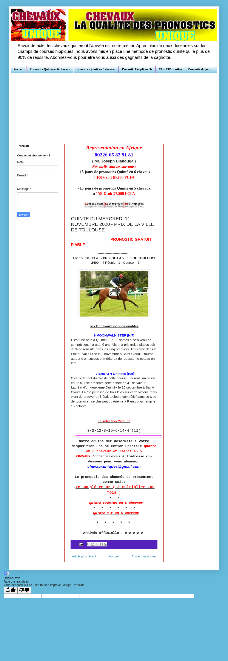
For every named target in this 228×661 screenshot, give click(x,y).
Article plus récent (84, 556)
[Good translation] (10, 590)
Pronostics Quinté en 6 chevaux (50, 69)
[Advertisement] (114, 105)
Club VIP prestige (170, 69)
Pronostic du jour (199, 69)
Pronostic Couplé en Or (137, 69)
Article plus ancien (143, 556)
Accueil (18, 69)
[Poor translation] (24, 590)
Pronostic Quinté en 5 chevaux (96, 69)
